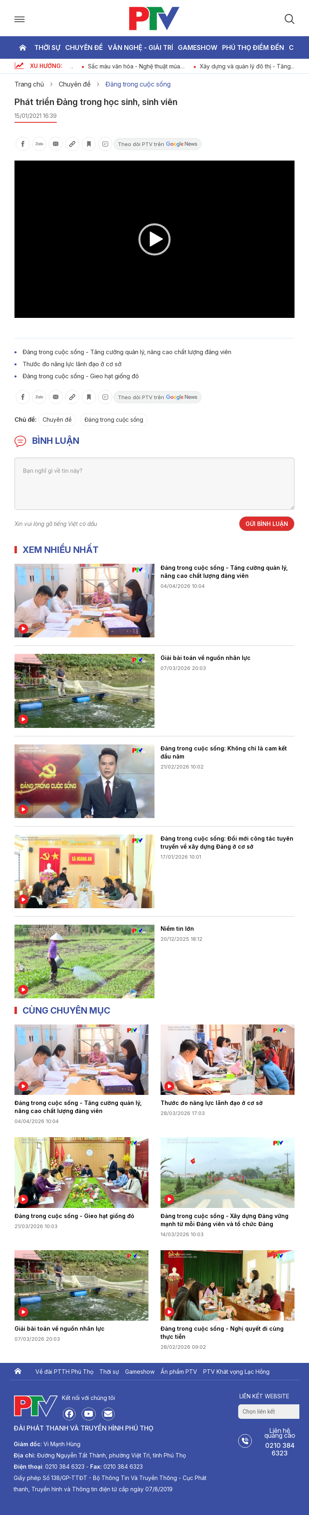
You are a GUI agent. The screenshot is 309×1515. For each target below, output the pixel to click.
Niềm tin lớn (177, 928)
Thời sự (47, 47)
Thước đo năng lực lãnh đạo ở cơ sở (72, 364)
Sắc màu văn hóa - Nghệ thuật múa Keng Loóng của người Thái (152, 66)
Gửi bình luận (266, 523)
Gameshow (197, 47)
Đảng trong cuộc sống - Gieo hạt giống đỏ (81, 376)
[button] (154, 239)
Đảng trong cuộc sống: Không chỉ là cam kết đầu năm (224, 752)
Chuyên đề (84, 47)
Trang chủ (22, 47)
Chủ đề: (25, 419)
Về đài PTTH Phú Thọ (64, 1371)
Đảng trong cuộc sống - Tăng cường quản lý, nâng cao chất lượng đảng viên (127, 352)
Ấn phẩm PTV (179, 1371)
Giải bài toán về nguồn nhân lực (206, 657)
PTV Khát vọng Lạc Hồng (236, 1371)
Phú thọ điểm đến (253, 47)
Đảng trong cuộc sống (138, 84)
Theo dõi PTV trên (157, 144)
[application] (154, 239)
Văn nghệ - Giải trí (140, 47)
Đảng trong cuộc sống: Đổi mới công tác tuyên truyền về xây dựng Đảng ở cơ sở (227, 842)
